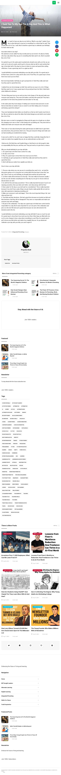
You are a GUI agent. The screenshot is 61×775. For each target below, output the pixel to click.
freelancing (22, 443)
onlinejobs (15, 468)
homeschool (23, 449)
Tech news (14, 499)
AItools (13, 409)
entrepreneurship (6, 440)
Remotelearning (6, 484)
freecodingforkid (6, 443)
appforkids (17, 412)
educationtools (17, 434)
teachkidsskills (16, 496)
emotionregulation (7, 437)
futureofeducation (21, 446)
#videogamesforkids (7, 509)
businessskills (13, 418)
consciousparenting (19, 424)
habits (15, 449)
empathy (16, 437)
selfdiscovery (11, 487)
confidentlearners (7, 424)
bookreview (5, 418)
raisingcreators (6, 481)
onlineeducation (6, 468)
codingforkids (11, 421)
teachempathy (17, 493)
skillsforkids (16, 490)
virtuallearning (18, 509)
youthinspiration (6, 515)
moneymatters (22, 462)
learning (22, 456)
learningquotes (6, 459)
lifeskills (14, 462)
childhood (22, 418)
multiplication (13, 465)
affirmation (16, 406)
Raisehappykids (16, 263)
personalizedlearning (20, 474)
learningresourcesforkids (19, 459)
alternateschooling (7, 412)
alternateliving (21, 409)
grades (10, 449)
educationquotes (6, 434)
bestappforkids (6, 415)
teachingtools (6, 496)
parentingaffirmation (14, 471)
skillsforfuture (6, 490)
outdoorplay (23, 468)
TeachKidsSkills (6, 499)
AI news (7, 409)
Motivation (5, 465)
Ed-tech (12, 431)
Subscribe (54, 2)
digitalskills (25, 428)
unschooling (11, 506)
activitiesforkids (6, 406)
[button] (58, 2)
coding (4, 421)
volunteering (5, 512)
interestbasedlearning (8, 456)
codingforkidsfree (22, 421)
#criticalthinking (6, 428)
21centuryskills (6, 403)
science (4, 487)
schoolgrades (24, 484)
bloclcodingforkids (17, 415)
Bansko (24, 412)
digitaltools (5, 431)
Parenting (7, 263)
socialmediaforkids (7, 493)
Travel (4, 506)
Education (19, 431)
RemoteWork (15, 484)
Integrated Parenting (7, 20)
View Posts (26, 252)
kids (17, 456)
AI (2, 409)
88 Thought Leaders (17, 403)
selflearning (20, 487)
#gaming (4, 449)
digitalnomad (16, 428)
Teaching (25, 493)
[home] (1, 2)
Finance (15, 440)
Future (13, 446)
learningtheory (6, 462)
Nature (21, 465)
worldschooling (15, 512)
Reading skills (16, 481)
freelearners (5, 446)
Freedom (15, 443)
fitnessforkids (23, 440)
